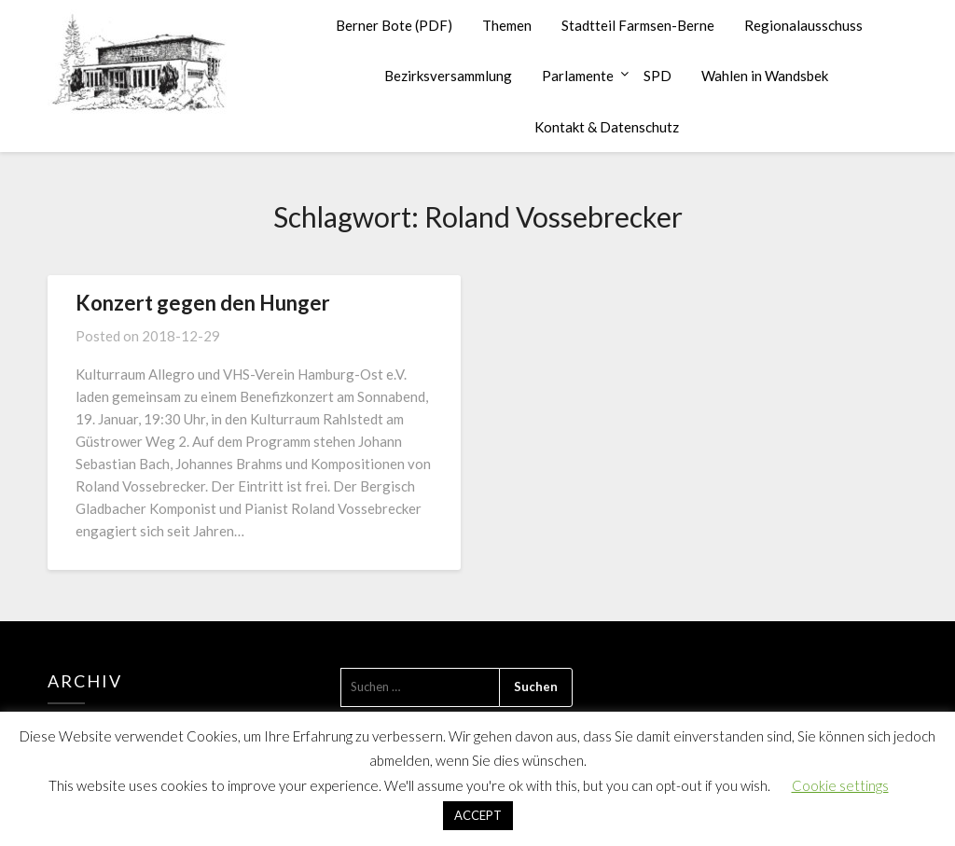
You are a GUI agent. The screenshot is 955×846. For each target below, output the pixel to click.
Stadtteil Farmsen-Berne (637, 25)
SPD (657, 75)
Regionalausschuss (803, 25)
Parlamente (578, 75)
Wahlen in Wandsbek (764, 75)
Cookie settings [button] (840, 785)
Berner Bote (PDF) (394, 25)
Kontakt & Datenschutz (606, 126)
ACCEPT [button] (478, 815)
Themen (507, 25)
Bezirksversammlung (448, 75)
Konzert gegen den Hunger (203, 302)
